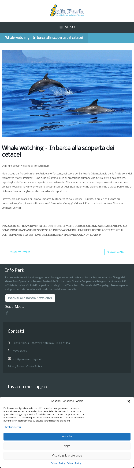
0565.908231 (20, 351)
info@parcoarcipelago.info (28, 359)
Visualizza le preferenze (67, 455)
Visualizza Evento (17, 252)
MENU (70, 27)
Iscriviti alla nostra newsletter (30, 298)
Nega (67, 446)
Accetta (67, 436)
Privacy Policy (58, 463)
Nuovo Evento (118, 252)
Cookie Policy (34, 366)
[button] (129, 401)
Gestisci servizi (13, 427)
